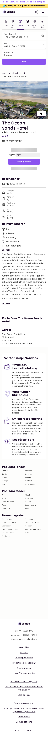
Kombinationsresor (32, 523)
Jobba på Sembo (24, 658)
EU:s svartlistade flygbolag (24, 681)
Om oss (24, 652)
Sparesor (28, 526)
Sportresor (6, 526)
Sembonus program (24, 703)
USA (3, 484)
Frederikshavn (30, 505)
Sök (24, 62)
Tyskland (28, 478)
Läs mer (6, 250)
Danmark (28, 471)
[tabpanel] (24, 48)
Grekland (28, 481)
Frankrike (28, 474)
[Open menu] (43, 12)
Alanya (4, 495)
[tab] (5, 24)
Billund (27, 495)
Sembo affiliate (24, 722)
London (28, 502)
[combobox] (22, 37)
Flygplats (11, 155)
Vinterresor (29, 519)
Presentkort (24, 717)
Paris (4, 498)
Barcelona (29, 498)
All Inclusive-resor (9, 523)
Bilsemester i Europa (10, 529)
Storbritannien (30, 484)
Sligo (24, 73)
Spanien (5, 471)
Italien (4, 478)
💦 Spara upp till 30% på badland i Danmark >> (24, 6)
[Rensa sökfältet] (42, 35)
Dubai (27, 509)
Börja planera (24, 162)
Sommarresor (7, 519)
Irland (15, 73)
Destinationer (24, 668)
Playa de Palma (8, 502)
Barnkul (27, 533)
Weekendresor (8, 533)
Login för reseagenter (24, 673)
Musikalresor (7, 536)
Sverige (5, 481)
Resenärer (9, 52)
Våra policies (24, 695)
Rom (4, 505)
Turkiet (4, 474)
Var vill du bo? (10, 34)
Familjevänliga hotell (33, 529)
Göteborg (6, 509)
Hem (4, 73)
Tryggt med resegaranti (24, 663)
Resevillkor (24, 647)
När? (6, 43)
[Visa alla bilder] (41, 114)
